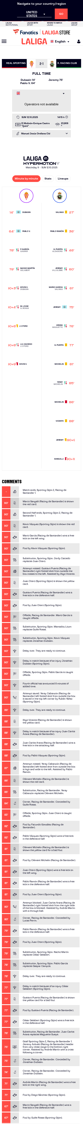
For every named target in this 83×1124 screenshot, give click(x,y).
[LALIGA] (34, 41)
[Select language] (61, 41)
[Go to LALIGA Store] (41, 32)
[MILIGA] (77, 41)
